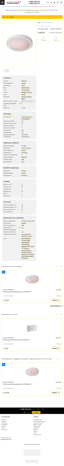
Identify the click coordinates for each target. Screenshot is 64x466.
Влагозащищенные (27, 256)
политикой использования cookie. (32, 455)
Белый (24, 94)
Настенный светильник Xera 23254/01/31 (16, 340)
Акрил (23, 99)
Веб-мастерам (37, 426)
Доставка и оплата (38, 419)
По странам (4, 423)
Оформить (36, 412)
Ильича (29, 252)
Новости (36, 431)
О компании (6, 417)
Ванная (24, 223)
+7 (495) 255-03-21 (34, 3)
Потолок (24, 221)
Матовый (24, 152)
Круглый (24, 157)
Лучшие (24, 252)
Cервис (36, 417)
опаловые (31, 254)
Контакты (4, 419)
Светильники (16, 6)
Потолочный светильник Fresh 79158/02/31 (17, 292)
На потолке (30, 221)
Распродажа (4, 424)
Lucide (23, 83)
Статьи (35, 433)
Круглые (24, 246)
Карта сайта (4, 429)
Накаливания (26, 119)
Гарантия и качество (38, 423)
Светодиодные (26, 234)
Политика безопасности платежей (32, 444)
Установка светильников (39, 421)
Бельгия (24, 81)
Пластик (29, 97)
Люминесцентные (27, 117)
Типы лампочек (37, 434)
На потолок (30, 246)
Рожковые (25, 258)
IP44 (23, 225)
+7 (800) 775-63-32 (34, 1)
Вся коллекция (56, 306)
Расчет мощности (28, 101)
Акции (3, 428)
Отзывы (35, 429)
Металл (24, 97)
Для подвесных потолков (26, 239)
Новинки (4, 426)
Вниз (23, 162)
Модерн (24, 92)
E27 (23, 130)
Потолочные (25, 6)
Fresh (23, 85)
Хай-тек (29, 92)
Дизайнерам (36, 428)
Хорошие (24, 254)
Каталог (9, 6)
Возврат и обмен (38, 424)
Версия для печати (46, 22)
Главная (4, 6)
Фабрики (4, 421)
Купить (56, 300)
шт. (25, 412)
